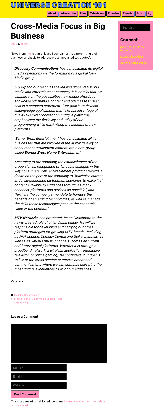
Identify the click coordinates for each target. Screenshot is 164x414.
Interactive (68, 13)
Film (83, 13)
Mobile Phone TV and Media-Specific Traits (38, 298)
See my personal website (134, 62)
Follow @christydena (131, 56)
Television (97, 13)
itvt (28, 53)
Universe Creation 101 (59, 5)
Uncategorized (32, 295)
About (52, 13)
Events (128, 13)
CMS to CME (21, 302)
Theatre (113, 13)
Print (140, 13)
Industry (18, 295)
